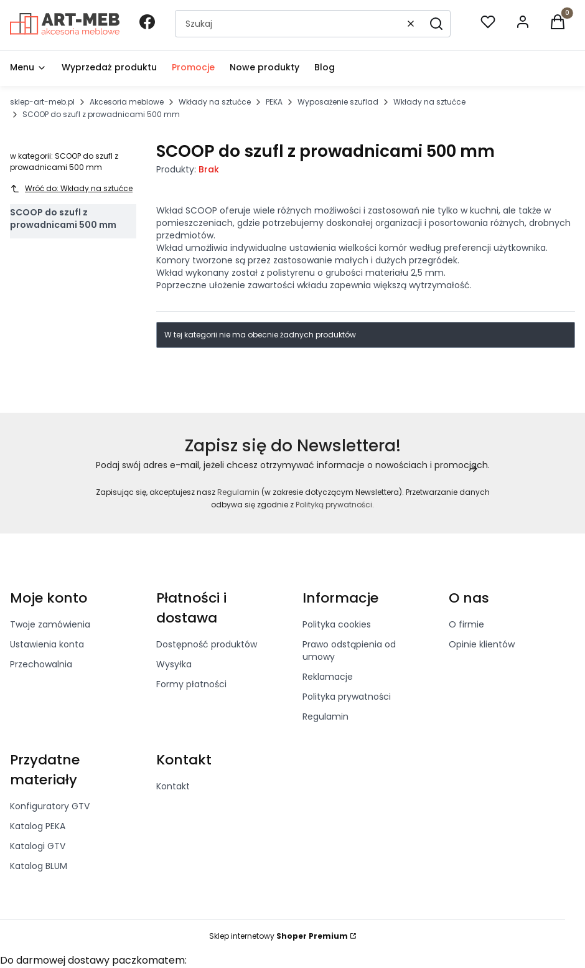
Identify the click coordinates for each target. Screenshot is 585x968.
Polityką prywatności (334, 504)
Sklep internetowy (278, 936)
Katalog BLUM (38, 866)
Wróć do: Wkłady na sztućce (71, 188)
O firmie (466, 624)
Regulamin (238, 492)
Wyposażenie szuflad (337, 101)
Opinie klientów (482, 644)
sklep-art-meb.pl (42, 101)
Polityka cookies (336, 624)
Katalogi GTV (37, 846)
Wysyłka (174, 664)
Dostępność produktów (206, 644)
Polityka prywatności (346, 696)
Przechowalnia (41, 664)
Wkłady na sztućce (215, 101)
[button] (436, 23)
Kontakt (173, 786)
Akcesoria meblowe (127, 101)
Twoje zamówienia (50, 624)
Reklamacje (327, 676)
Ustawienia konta (47, 644)
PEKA (274, 101)
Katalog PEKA (37, 826)
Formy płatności (191, 684)
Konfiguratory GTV (50, 806)
